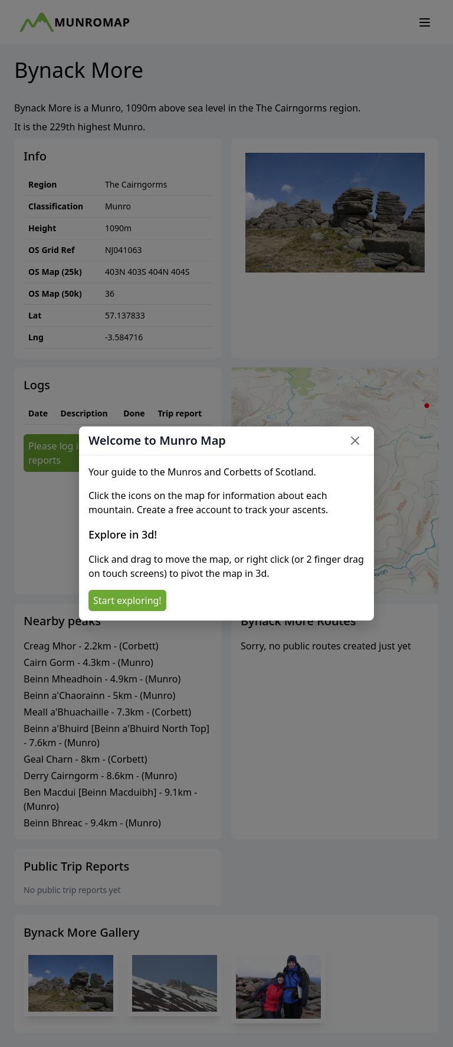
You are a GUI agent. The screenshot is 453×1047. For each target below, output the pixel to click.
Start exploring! (127, 600)
